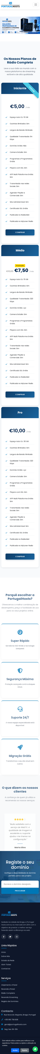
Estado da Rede (7, 960)
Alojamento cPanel (9, 985)
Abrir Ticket (6, 964)
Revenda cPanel (8, 989)
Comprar (20, 232)
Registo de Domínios (9, 1001)
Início (3, 952)
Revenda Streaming (9, 997)
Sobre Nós (5, 956)
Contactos (5, 968)
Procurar (20, 891)
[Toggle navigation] (36, 4)
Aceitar (15, 1050)
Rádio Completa (8, 993)
